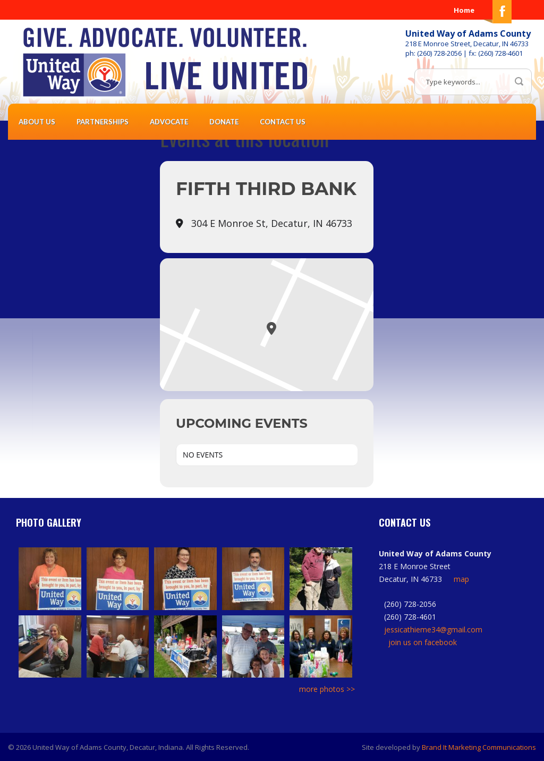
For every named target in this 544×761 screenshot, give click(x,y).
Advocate (169, 121)
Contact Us (282, 121)
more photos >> (327, 689)
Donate (224, 121)
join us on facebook (422, 642)
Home (464, 10)
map (461, 579)
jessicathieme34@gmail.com (433, 629)
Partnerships (102, 121)
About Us (37, 121)
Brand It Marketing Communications (479, 747)
